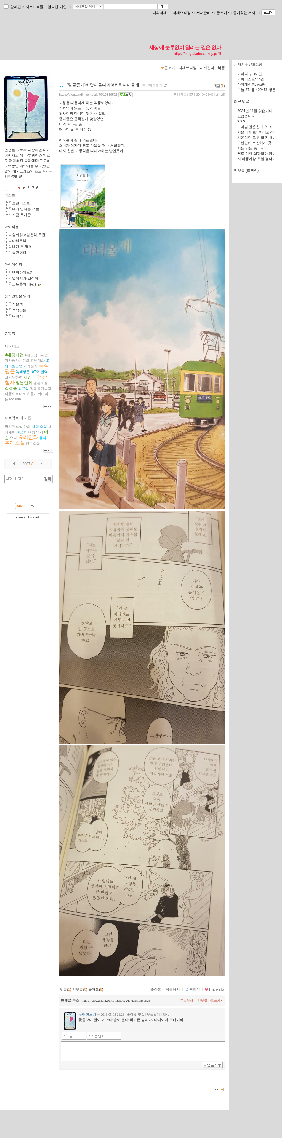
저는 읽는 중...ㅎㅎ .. (253, 148)
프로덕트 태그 (15, 418)
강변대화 (38, 360)
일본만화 (24, 382)
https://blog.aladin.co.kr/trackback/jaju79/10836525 (116, 1000)
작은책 (17, 304)
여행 (31, 432)
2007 (27, 464)
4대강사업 (14, 354)
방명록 (9, 333)
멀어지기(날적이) (25, 278)
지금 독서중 (21, 215)
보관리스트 (21, 203)
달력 (44, 372)
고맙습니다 (246, 116)
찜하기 (192, 989)
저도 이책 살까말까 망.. (255, 153)
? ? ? (241, 121)
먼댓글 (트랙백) (246, 170)
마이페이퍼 (13, 264)
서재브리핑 (183, 13)
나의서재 (161, 13)
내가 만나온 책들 (25, 209)
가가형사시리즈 (17, 360)
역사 (39, 432)
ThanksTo (214, 989)
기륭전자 (30, 366)
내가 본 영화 (22, 247)
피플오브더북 (15, 394)
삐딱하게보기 (22, 272)
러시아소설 (14, 426)
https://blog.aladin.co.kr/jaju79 (197, 54)
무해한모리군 (183, 94)
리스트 (9, 195)
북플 (39, 7)
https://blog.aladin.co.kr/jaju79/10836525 (88, 94)
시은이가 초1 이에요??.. (256, 132)
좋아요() (95, 989)
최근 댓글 (241, 101)
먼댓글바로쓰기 (211, 1000)
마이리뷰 (11, 227)
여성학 (21, 432)
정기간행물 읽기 (17, 296)
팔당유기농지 (40, 389)
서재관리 (204, 13)
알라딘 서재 (20, 7)
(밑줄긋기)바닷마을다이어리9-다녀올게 (102, 84)
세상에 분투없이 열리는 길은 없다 (185, 47)
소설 (43, 426)
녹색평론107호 (27, 372)
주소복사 (186, 1000)
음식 (42, 438)
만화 (27, 426)
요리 (13, 438)
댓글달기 (153, 1014)
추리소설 (15, 443)
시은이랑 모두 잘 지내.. (255, 137)
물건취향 (19, 252)
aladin (37, 517)
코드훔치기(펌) (24, 284)
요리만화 (28, 437)
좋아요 (155, 989)
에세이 (10, 432)
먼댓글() (79, 989)
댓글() (219, 86)
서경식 (29, 377)
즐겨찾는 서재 (245, 13)
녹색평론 (19, 310)
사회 (35, 426)
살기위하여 (14, 377)
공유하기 (173, 989)
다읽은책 (19, 241)
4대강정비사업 (36, 355)
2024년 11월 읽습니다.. (255, 111)
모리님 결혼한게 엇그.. (255, 127)
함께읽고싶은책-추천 (28, 235)
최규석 (23, 389)
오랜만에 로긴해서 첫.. (255, 143)
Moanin (15, 399)
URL (166, 1014)
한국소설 (33, 443)
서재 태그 (12, 346)
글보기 (169, 68)
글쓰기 (223, 13)
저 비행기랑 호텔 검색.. (255, 159)
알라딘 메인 (58, 7)
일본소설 (40, 383)
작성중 (11, 388)
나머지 (17, 316)
